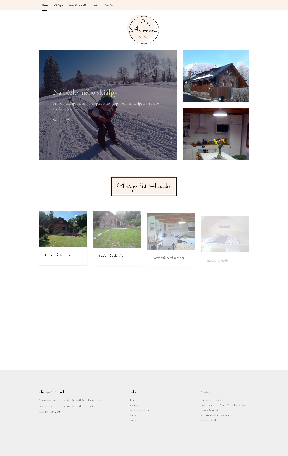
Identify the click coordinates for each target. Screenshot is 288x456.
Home (132, 400)
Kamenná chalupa (57, 257)
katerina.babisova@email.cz (217, 415)
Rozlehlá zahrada (111, 259)
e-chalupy (52, 406)
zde (57, 411)
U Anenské (144, 27)
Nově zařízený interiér (168, 262)
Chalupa (133, 405)
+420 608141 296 (210, 410)
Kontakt (134, 420)
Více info (61, 122)
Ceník (132, 415)
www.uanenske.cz (211, 420)
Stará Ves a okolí (139, 410)
